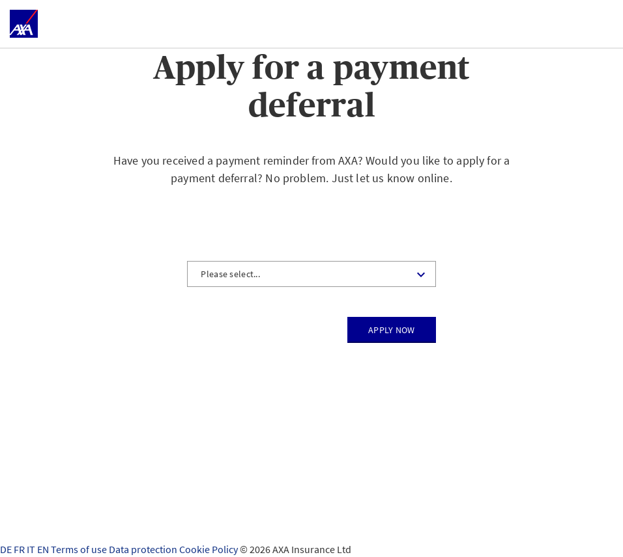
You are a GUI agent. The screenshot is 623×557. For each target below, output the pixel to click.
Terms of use (80, 549)
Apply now (391, 330)
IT (32, 549)
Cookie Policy (209, 549)
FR (20, 549)
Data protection (144, 549)
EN (44, 549)
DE (7, 549)
